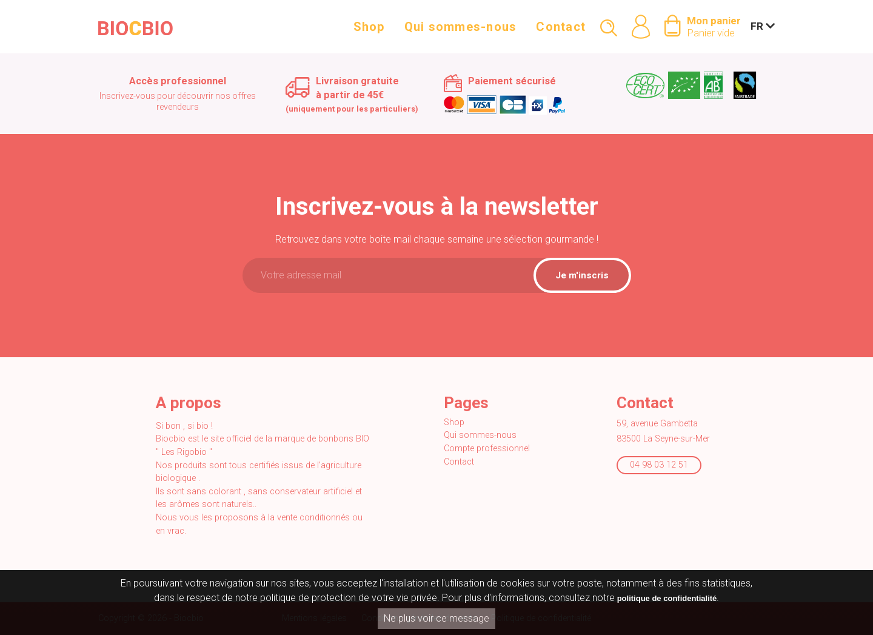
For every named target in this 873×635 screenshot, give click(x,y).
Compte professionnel (487, 448)
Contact (561, 31)
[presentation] (436, 327)
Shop (369, 31)
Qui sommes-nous (460, 31)
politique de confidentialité (667, 598)
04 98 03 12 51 (659, 465)
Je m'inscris (582, 275)
